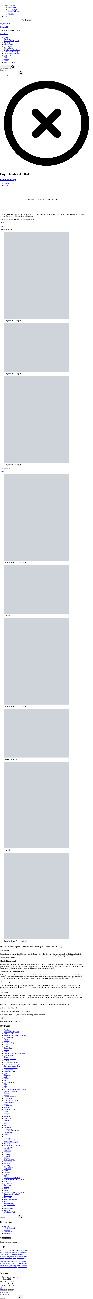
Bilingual (7, 1044)
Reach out (7, 39)
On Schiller (7, 1156)
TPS (5, 1201)
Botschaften (8, 1048)
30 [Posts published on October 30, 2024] (5, 1292)
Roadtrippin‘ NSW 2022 (12, 1178)
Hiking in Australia (10, 1109)
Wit (5, 1206)
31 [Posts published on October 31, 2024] (7, 1292)
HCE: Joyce (8, 1106)
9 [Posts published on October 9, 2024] (4, 1285)
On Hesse (7, 1152)
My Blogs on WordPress (12, 50)
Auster (6, 1039)
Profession (7, 1169)
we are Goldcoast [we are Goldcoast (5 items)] (22, 1267)
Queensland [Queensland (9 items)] (5, 1265)
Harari (6, 1104)
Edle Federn (8, 1232)
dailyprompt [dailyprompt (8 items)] (19, 1254)
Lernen (6, 1134)
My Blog (7, 42)
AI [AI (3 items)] (0, 1250)
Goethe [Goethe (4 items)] (7, 1258)
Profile (6, 37)
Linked (2, 226)
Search (24, 20)
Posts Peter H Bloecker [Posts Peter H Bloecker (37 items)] (17, 1263)
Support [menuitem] (10, 13)
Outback (6, 1158)
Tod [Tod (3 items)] (14, 1265)
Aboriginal (7, 1030)
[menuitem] (48, 6)
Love (5, 1136)
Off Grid (7, 1149)
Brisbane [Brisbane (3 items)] (18, 1252)
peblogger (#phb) (9, 1160)
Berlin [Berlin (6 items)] (22, 1250)
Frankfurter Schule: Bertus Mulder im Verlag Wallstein (15, 1090)
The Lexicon (8, 1196)
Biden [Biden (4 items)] (26, 1250)
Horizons (7, 1113)
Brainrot (6, 1050)
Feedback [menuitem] (11, 15)
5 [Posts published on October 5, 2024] (10, 1283)
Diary (6, 1073)
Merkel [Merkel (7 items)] (8, 1261)
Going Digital (8, 1098)
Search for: (3, 70)
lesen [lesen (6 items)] (5, 1261)
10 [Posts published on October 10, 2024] (7, 1285)
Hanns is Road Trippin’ (11, 1100)
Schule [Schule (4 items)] (10, 1265)
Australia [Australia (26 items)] (12, 1250)
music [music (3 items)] (12, 1261)
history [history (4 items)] (14, 1258)
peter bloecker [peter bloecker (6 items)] (3, 1263)
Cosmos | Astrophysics (11, 1062)
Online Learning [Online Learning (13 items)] (22, 1261)
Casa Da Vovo (8, 1055)
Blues (6, 1046)
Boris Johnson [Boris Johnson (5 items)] (12, 1252)
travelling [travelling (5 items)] (17, 1265)
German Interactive (10, 1097)
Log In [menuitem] (6, 16)
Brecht (6, 1051)
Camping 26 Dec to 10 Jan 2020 (14, 1053)
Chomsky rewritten (10, 1059)
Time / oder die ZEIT (11, 1199)
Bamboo (6, 1041)
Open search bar (6, 68)
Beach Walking (9, 1042)
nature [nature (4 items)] (15, 1261)
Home (6, 60)
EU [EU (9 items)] (13, 1256)
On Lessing (7, 1154)
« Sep (2, 1294)
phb (7, 185)
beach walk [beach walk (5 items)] (18, 1250)
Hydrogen (7, 1116)
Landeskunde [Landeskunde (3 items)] (20, 1259)
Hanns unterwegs (9, 1102)
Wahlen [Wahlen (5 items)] (9, 1267)
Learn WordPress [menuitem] (13, 11)
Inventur (6, 1122)
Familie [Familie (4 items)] (16, 1256)
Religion (7, 1174)
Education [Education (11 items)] (9, 1256)
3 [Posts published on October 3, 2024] (6, 1283)
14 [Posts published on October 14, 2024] (1, 1288)
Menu (4, 34)
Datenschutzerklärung (11, 51)
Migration (7, 1138)
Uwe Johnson (8, 1203)
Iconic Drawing (8, 179)
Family (6, 1078)
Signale (6, 1187)
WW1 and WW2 (9, 1212)
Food (5, 1087)
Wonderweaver (9, 44)
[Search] (20, 73)
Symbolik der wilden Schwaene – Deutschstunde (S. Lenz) (15, 1193)
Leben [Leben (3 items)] (1, 1261)
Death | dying (8, 1069)
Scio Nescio (8, 1183)
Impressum (7, 55)
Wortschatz (7, 1210)
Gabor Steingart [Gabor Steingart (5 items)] (23, 1256)
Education (7, 1075)
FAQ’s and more (9, 1082)
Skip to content (5, 23)
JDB (5, 57)
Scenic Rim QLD (9, 1181)
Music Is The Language (11, 1142)
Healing (6, 1107)
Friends (6, 1093)
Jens (5, 1125)
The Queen (7, 1197)
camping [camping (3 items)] (14, 1254)
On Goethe (7, 1151)
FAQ (5, 1080)
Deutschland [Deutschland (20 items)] (3, 1256)
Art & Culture (8, 1037)
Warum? (6, 1226)
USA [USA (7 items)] (25, 1265)
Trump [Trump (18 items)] (22, 1265)
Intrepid (6, 1120)
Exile (5, 1077)
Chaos (6, 1057)
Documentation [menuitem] (13, 9)
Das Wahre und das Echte (12, 1066)
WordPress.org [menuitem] (12, 7)
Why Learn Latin (9, 1205)
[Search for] (9, 74)
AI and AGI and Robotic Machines (15, 1035)
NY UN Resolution (10, 1228)
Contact (6, 59)
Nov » (7, 1294)
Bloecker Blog (4, 27)
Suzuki (6, 1190)
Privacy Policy (8, 48)
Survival (6, 1188)
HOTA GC (7, 1115)
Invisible (7, 1230)
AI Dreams (7, 1233)
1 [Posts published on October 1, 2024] (2, 1283)
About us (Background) (11, 41)
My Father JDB (9, 1147)
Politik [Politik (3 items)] (9, 1263)
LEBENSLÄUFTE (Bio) (12, 1131)
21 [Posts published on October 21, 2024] (1, 1290)
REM (6, 1176)
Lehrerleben (8, 46)
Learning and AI (9, 1129)
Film (5, 1084)
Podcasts (7, 1163)
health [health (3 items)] (10, 1258)
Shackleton (7, 1185)
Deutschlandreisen (10, 1071)
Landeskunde (8, 1127)
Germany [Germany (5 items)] (2, 1258)
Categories (3, 1242)
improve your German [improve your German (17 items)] (11, 1259)
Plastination (8, 1161)
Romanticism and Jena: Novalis (14, 1179)
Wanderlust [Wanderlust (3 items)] (14, 1267)
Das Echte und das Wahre (12, 53)
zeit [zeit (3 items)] (1, 1268)
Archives (3, 1277)
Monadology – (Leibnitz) (12, 1140)
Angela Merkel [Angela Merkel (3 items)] (6, 1250)
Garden (6, 1095)
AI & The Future (9, 62)
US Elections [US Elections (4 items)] (3, 1267)
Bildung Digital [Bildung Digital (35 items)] (4, 1252)
